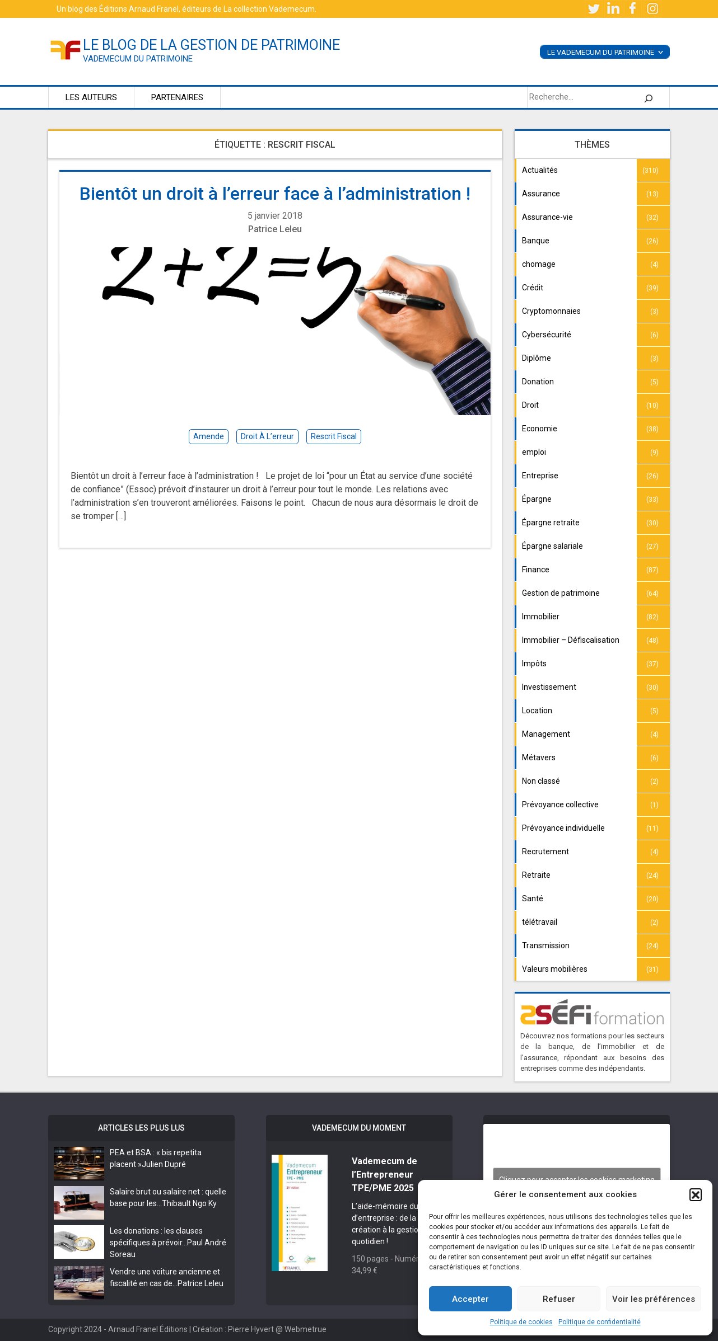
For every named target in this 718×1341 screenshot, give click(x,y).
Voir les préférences (653, 1299)
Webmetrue (306, 1329)
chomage (539, 264)
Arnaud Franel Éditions (148, 1329)
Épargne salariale (552, 546)
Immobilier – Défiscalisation (570, 640)
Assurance (541, 193)
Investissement (549, 687)
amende (208, 436)
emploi (534, 452)
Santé (532, 898)
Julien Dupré (164, 1164)
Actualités (540, 170)
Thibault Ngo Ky (189, 1203)
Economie (539, 428)
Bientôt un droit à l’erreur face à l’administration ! (275, 193)
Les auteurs (91, 97)
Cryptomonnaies (551, 311)
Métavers (539, 757)
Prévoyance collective (560, 804)
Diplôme (536, 358)
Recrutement (545, 851)
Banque (535, 240)
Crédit (532, 287)
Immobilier (541, 616)
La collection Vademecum (269, 8)
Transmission (546, 945)
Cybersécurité (546, 334)
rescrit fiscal (334, 436)
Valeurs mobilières (555, 968)
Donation (538, 381)
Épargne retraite (551, 522)
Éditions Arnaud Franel (139, 8)
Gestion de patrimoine (561, 593)
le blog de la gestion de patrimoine (211, 45)
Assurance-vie (547, 217)
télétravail (539, 921)
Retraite (536, 875)
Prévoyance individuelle (563, 828)
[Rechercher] (648, 97)
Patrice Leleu (275, 229)
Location (537, 710)
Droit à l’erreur (267, 436)
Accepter (470, 1299)
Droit (530, 405)
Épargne (537, 499)
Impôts (534, 663)
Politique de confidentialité (599, 1322)
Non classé (541, 781)
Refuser (559, 1299)
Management (546, 734)
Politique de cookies (521, 1322)
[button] (695, 1194)
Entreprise (540, 475)
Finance (535, 569)
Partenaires (177, 97)
